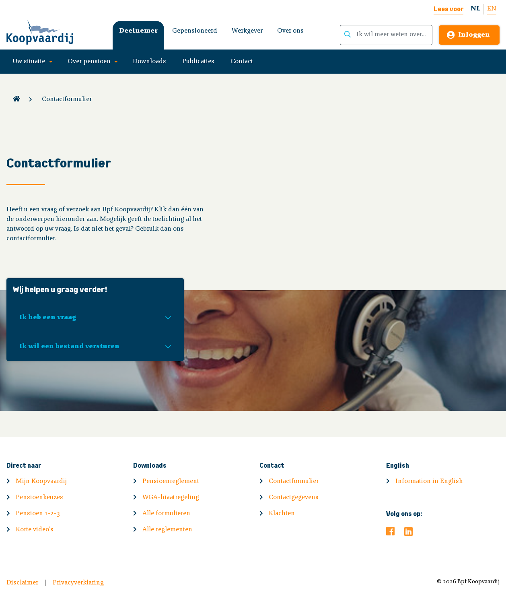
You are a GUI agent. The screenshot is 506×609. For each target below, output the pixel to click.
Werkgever (247, 31)
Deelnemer (138, 31)
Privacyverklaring (78, 583)
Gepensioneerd (194, 31)
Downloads (149, 61)
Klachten (282, 513)
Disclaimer (22, 583)
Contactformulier (67, 99)
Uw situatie (28, 61)
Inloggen (474, 35)
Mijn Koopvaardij (41, 481)
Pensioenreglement (170, 481)
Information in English (429, 481)
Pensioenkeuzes (39, 497)
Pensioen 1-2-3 (38, 513)
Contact (241, 61)
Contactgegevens (294, 497)
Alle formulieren (166, 513)
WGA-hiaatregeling (170, 497)
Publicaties (198, 61)
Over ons (290, 31)
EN (491, 9)
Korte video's (34, 529)
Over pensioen (89, 61)
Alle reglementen (167, 529)
